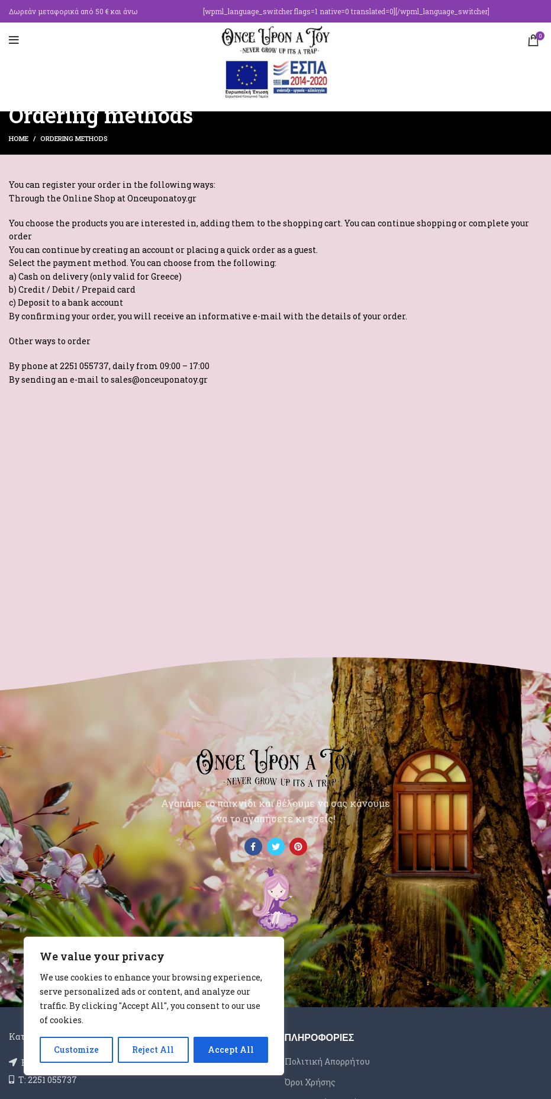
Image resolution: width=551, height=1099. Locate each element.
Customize (76, 1049)
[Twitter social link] (276, 847)
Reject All (153, 1049)
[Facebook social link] (253, 847)
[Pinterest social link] (298, 847)
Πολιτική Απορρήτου (327, 1061)
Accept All (231, 1049)
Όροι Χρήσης (310, 1082)
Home (18, 138)
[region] (154, 1006)
